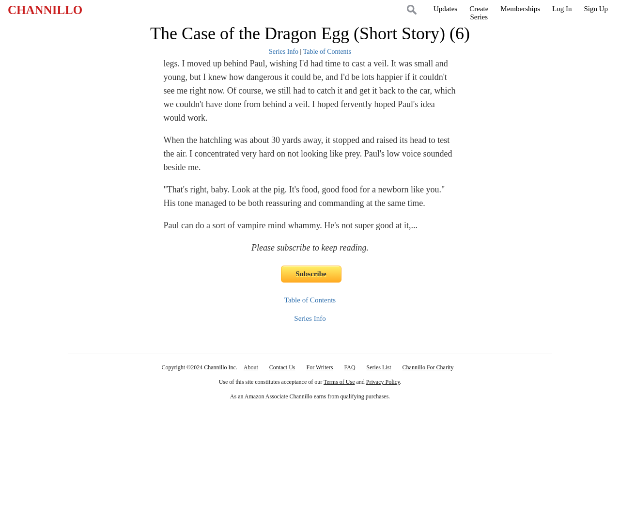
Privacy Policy (383, 382)
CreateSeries (478, 13)
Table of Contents (327, 51)
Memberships (520, 9)
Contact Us (282, 367)
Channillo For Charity (428, 367)
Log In (562, 9)
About (251, 367)
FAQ (349, 367)
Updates (445, 9)
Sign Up (596, 9)
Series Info (283, 51)
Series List (379, 367)
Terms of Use (339, 382)
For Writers (320, 367)
